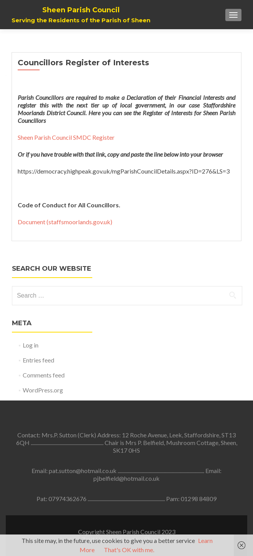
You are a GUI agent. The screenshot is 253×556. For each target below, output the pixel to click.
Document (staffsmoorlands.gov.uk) (65, 221)
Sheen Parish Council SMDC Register (66, 137)
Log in (30, 345)
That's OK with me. (129, 549)
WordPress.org (43, 390)
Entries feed (38, 360)
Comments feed (44, 375)
